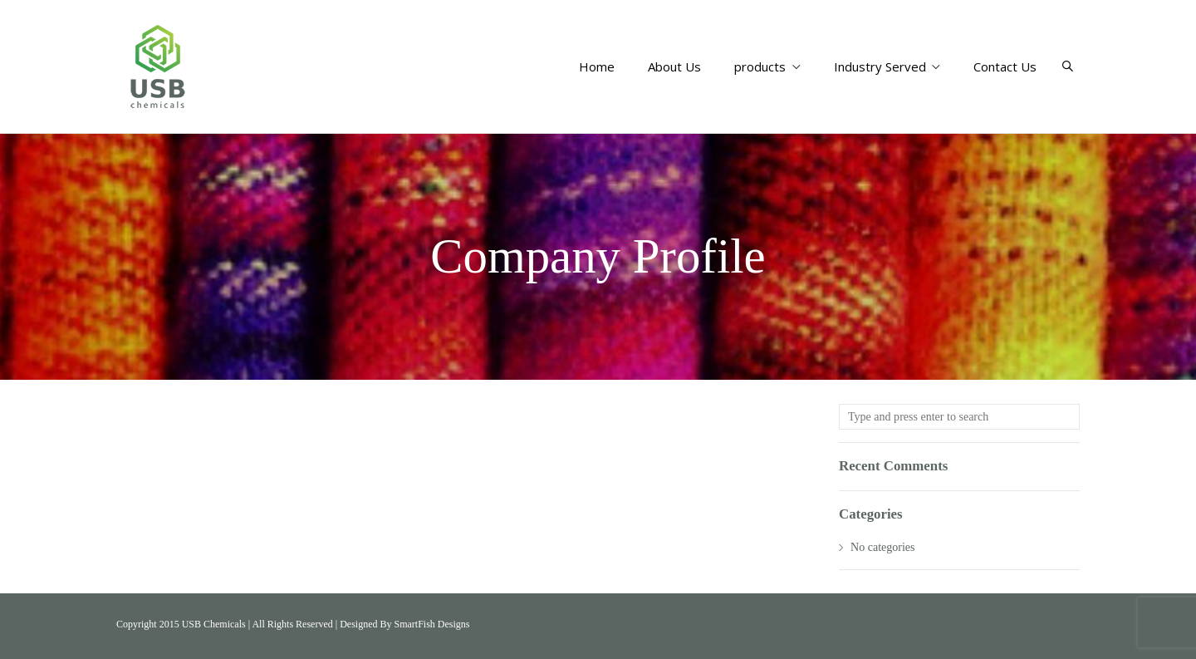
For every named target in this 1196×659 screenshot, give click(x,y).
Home (597, 67)
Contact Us (1005, 67)
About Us (674, 67)
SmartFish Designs (431, 624)
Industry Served (887, 67)
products (767, 67)
